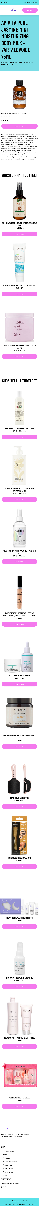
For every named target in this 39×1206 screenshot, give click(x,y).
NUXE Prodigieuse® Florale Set (19, 1098)
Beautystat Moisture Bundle (19, 675)
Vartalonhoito (13, 113)
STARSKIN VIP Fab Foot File (19, 798)
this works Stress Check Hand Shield (19, 978)
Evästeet (12, 1204)
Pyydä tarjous (30, 10)
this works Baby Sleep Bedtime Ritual (19, 918)
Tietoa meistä (8, 1168)
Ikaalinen (5, 2)
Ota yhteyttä (21, 1204)
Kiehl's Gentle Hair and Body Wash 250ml (19, 428)
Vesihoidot (7, 1158)
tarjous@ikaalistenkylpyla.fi (30, 2)
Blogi (5, 1175)
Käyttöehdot (31, 1204)
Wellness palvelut (9, 1155)
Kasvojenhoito (8, 1165)
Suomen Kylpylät (9, 1151)
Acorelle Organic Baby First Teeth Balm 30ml (19, 285)
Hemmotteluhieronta (10, 1162)
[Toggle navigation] (3, 10)
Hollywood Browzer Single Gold (19, 858)
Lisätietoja (19, 126)
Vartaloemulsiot (22, 113)
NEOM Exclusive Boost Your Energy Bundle (19, 1038)
